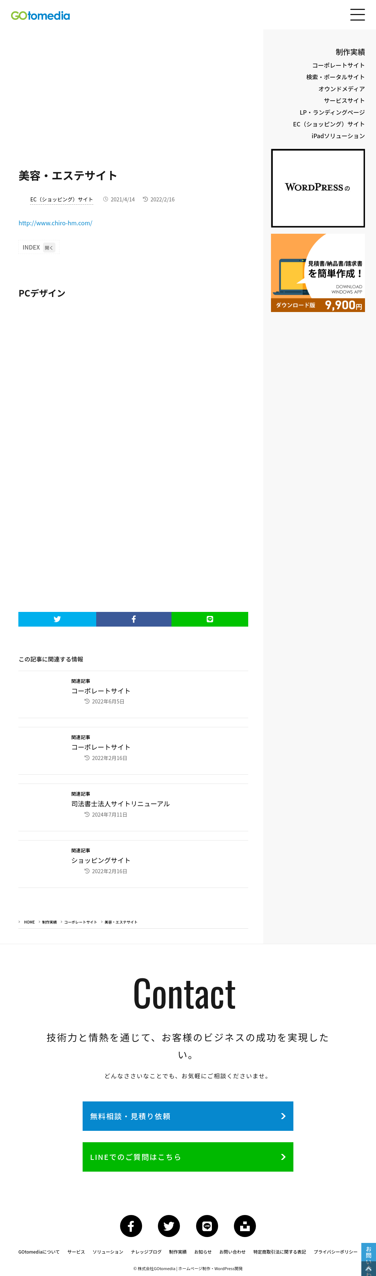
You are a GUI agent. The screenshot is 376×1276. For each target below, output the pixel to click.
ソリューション (108, 1251)
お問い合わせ (232, 1251)
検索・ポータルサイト (335, 76)
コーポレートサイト (80, 922)
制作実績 (49, 922)
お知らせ (203, 1251)
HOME (29, 922)
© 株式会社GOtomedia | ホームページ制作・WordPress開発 (187, 1268)
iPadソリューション (338, 135)
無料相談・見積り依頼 (130, 1116)
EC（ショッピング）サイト (61, 199)
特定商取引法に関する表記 (279, 1251)
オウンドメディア (341, 88)
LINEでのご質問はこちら (136, 1156)
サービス (76, 1251)
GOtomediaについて (39, 1251)
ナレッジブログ (146, 1251)
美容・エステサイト (121, 922)
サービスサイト (344, 100)
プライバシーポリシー (336, 1251)
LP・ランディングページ (332, 112)
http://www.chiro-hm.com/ (55, 222)
